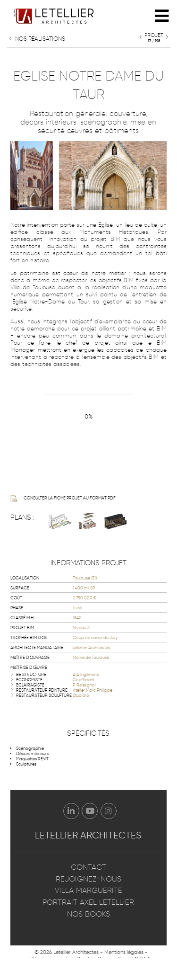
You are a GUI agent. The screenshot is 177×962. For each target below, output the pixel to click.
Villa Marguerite (88, 890)
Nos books (88, 913)
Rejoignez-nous (88, 878)
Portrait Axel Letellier (88, 902)
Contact (88, 867)
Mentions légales (123, 952)
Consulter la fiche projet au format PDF (63, 498)
